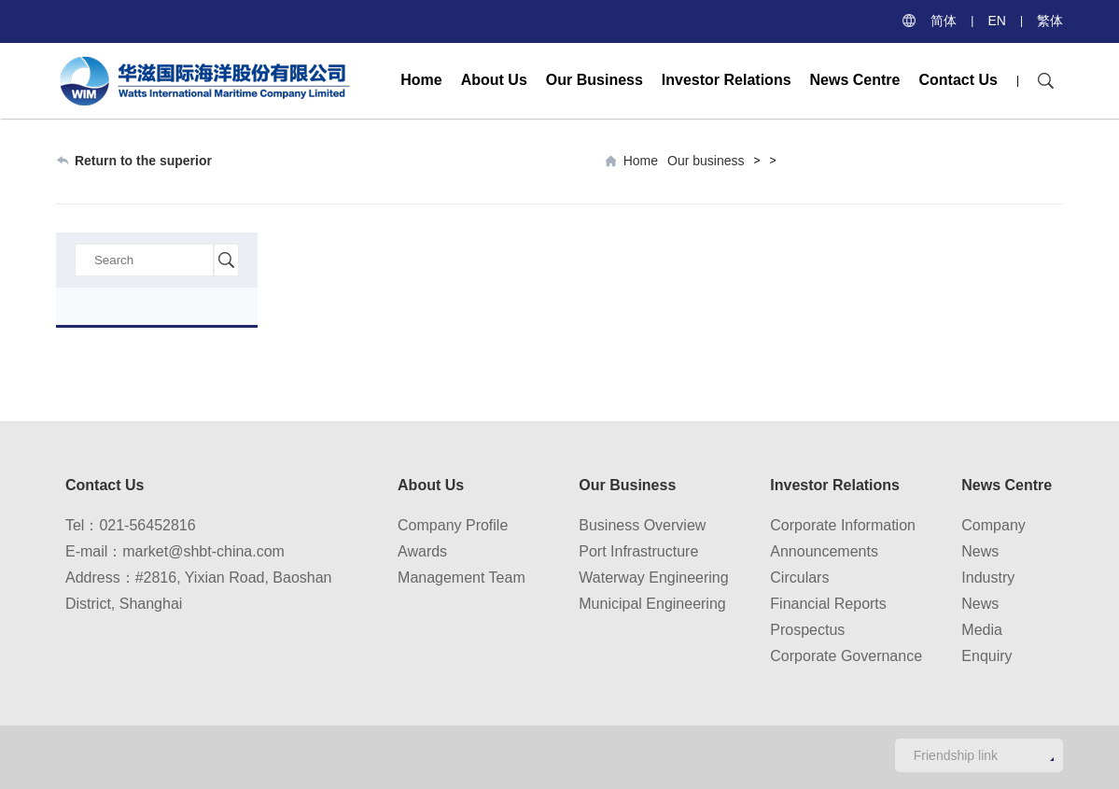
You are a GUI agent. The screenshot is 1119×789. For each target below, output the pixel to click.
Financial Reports (828, 604)
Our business (705, 160)
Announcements (824, 551)
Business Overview (642, 525)
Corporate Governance (846, 656)
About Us (494, 80)
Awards (422, 551)
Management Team (461, 577)
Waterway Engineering (653, 577)
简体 (943, 20)
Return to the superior (143, 160)
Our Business (594, 80)
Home (420, 80)
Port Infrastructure (638, 551)
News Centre (855, 80)
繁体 (1050, 20)
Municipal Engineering (652, 604)
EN (996, 20)
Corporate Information (843, 525)
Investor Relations (726, 80)
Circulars (799, 577)
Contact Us (957, 80)
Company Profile (453, 525)
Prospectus (807, 630)
